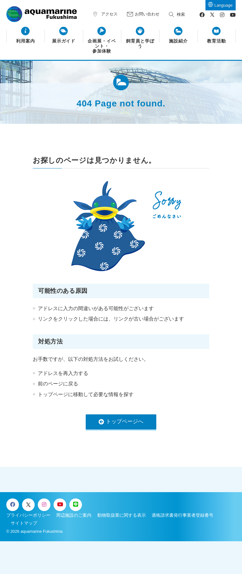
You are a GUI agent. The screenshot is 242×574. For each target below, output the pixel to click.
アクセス (109, 14)
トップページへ (124, 421)
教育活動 (216, 41)
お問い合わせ (147, 14)
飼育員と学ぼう (140, 43)
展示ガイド (64, 41)
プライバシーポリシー (28, 515)
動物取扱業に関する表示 (121, 515)
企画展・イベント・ (102, 46)
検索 (181, 14)
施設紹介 (178, 41)
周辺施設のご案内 (73, 515)
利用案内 (25, 41)
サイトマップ (24, 523)
